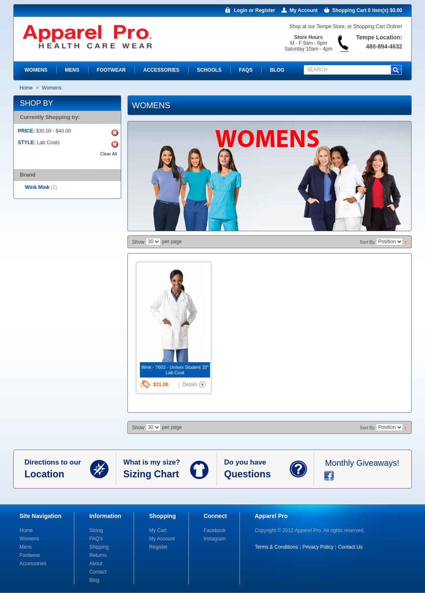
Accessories (33, 563)
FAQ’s (96, 539)
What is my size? (156, 469)
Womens (29, 539)
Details (190, 384)
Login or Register (254, 10)
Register (158, 547)
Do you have (257, 469)
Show (138, 242)
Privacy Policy (318, 547)
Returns (98, 555)
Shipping (99, 547)
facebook (329, 476)
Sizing (96, 530)
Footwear (30, 555)
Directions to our (57, 469)
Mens (26, 547)
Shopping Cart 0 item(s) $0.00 (367, 10)
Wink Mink (37, 187)
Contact (97, 572)
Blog (94, 580)
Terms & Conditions (276, 547)
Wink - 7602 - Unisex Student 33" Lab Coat (174, 370)
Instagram (215, 539)
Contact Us (350, 547)
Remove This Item (114, 132)
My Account (304, 10)
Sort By (367, 242)
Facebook (215, 530)
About (95, 563)
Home (26, 88)
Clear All (108, 153)
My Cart (157, 530)
